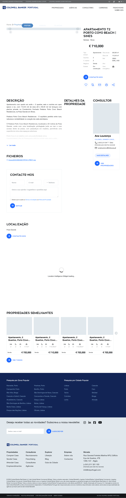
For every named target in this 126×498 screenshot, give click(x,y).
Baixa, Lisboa (39, 403)
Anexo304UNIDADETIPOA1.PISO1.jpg (21, 160)
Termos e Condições (31, 200)
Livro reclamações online (43, 495)
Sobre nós (68, 455)
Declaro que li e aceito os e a (31, 200)
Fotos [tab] (27, 26)
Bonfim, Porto (39, 389)
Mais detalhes (103, 156)
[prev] (10, 29)
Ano (104, 63)
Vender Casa (12, 459)
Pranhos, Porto (39, 386)
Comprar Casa (13, 455)
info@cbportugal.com (92, 470)
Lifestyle (48, 455)
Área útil (105, 55)
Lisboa (66, 386)
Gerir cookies (58, 495)
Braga (94, 396)
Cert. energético (106, 67)
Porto (66, 389)
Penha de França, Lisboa (43, 407)
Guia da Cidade (51, 463)
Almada (94, 400)
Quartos (86, 57)
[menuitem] (13, 2)
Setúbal (94, 393)
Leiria (66, 400)
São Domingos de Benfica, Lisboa (19, 403)
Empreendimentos (14, 466)
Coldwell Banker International (12, 1)
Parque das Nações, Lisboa (16, 410)
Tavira (66, 393)
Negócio (86, 63)
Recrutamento (31, 455)
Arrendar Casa (13, 463)
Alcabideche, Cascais (14, 400)
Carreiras (103, 8)
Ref (104, 58)
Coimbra (67, 396)
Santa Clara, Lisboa (14, 407)
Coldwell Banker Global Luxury (36, 1)
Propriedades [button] (58, 8)
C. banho (86, 60)
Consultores (87, 8)
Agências (73, 8)
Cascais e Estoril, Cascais (16, 396)
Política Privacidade (27, 495)
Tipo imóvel (85, 54)
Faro (93, 389)
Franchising (118, 8)
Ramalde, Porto (12, 386)
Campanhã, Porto (13, 389)
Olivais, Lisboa (39, 410)
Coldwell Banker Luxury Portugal (60, 1)
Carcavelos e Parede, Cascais (45, 396)
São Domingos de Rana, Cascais (46, 393)
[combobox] (46, 182)
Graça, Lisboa (39, 400)
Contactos (68, 459)
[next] (77, 29)
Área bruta (106, 52)
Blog (47, 459)
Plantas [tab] (58, 26)
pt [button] (121, 1)
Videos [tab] (42, 26)
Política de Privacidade (45, 200)
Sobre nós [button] (119, 10)
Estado (85, 66)
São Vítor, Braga (12, 393)
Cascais (95, 386)
